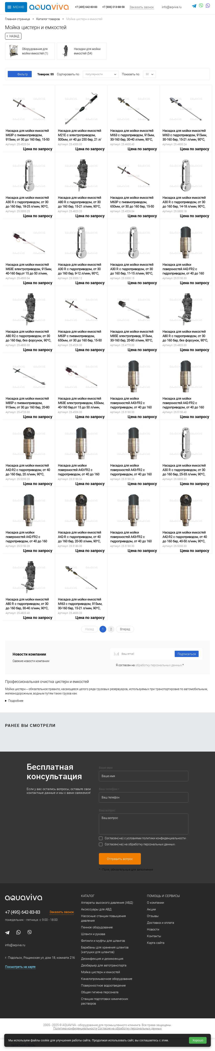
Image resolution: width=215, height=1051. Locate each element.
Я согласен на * (150, 665)
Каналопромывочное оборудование (106, 979)
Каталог (87, 896)
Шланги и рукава (93, 934)
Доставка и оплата (160, 923)
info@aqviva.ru (172, 7)
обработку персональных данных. (158, 665)
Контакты (154, 936)
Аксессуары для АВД (96, 909)
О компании (155, 903)
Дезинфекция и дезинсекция (102, 959)
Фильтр (20, 74)
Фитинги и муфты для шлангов (103, 941)
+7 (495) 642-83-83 (22, 912)
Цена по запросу (29, 151)
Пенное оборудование (97, 927)
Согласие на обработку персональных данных (130, 1028)
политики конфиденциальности (164, 838)
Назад (14, 36)
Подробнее (15, 700)
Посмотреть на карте (20, 967)
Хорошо (197, 1040)
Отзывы (153, 916)
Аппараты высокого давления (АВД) (107, 903)
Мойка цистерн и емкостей (100, 972)
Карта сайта (155, 943)
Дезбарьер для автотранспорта (103, 965)
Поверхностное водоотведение (103, 985)
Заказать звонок (142, 7)
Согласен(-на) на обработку (140, 844)
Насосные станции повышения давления (103, 918)
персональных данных (159, 844)
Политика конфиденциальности (75, 1028)
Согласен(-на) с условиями (145, 838)
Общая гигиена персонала (99, 992)
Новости (153, 929)
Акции (151, 909)
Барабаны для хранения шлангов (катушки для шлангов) (104, 950)
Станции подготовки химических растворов (104, 1001)
